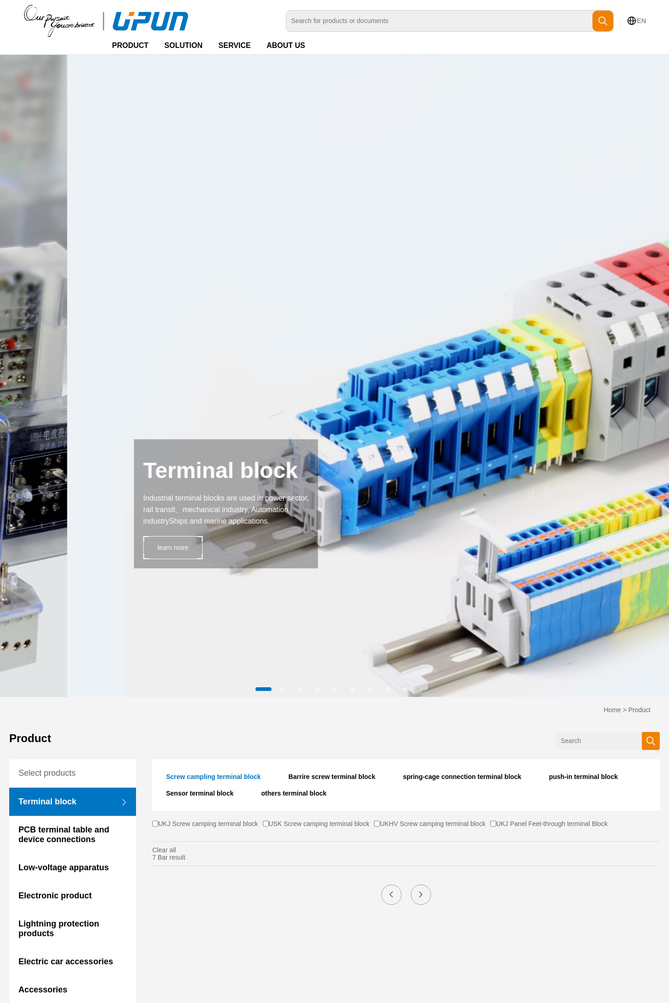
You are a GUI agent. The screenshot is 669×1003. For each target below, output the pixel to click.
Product (639, 710)
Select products (47, 773)
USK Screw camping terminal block (319, 823)
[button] (264, 689)
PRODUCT (130, 45)
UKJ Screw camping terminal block (208, 823)
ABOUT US (285, 45)
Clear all (164, 850)
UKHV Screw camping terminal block (432, 823)
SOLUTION (184, 45)
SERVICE (235, 45)
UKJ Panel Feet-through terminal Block (552, 823)
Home (612, 710)
